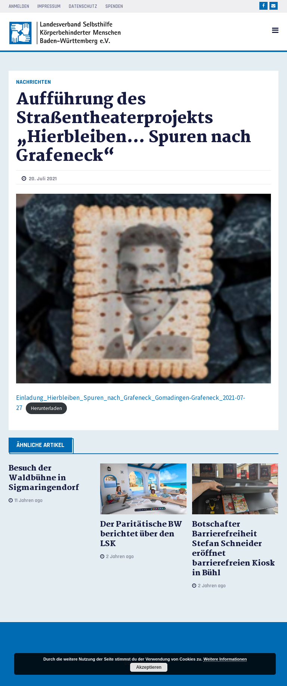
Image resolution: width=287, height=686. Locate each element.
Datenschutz (83, 6)
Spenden (114, 6)
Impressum (49, 6)
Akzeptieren (148, 667)
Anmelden (19, 6)
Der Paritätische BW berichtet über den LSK (141, 534)
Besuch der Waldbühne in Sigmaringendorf (44, 478)
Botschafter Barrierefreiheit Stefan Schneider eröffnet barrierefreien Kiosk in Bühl (233, 548)
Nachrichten (33, 82)
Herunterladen (46, 408)
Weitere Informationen (225, 659)
